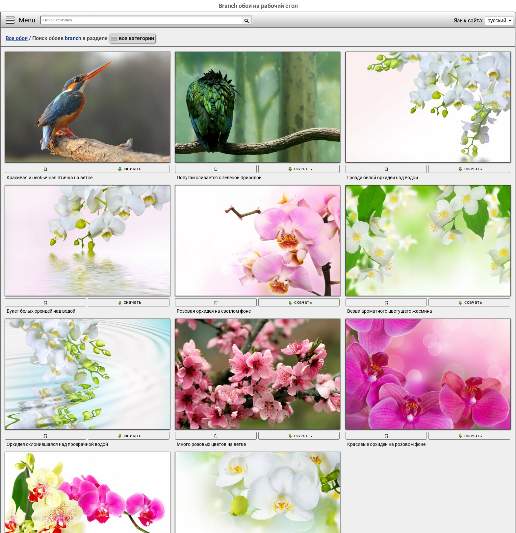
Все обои (17, 38)
